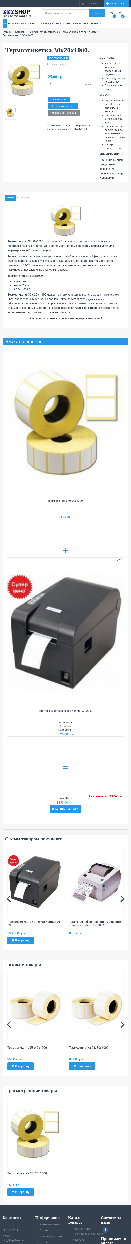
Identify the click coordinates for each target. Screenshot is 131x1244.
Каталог (19, 32)
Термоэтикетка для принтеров (78, 32)
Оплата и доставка (51, 23)
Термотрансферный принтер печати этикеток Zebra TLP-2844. (95, 923)
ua (76, 3)
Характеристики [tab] (24, 198)
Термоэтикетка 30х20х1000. (65, 500)
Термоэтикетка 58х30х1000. (89, 1047)
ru (83, 3)
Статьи (66, 23)
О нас (86, 23)
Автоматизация (17, 23)
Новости (77, 23)
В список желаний (64, 112)
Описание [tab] (10, 198)
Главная (7, 32)
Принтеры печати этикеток (43, 32)
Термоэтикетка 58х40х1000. (27, 1047)
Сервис (33, 23)
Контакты (96, 23)
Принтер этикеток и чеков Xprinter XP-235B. (65, 710)
